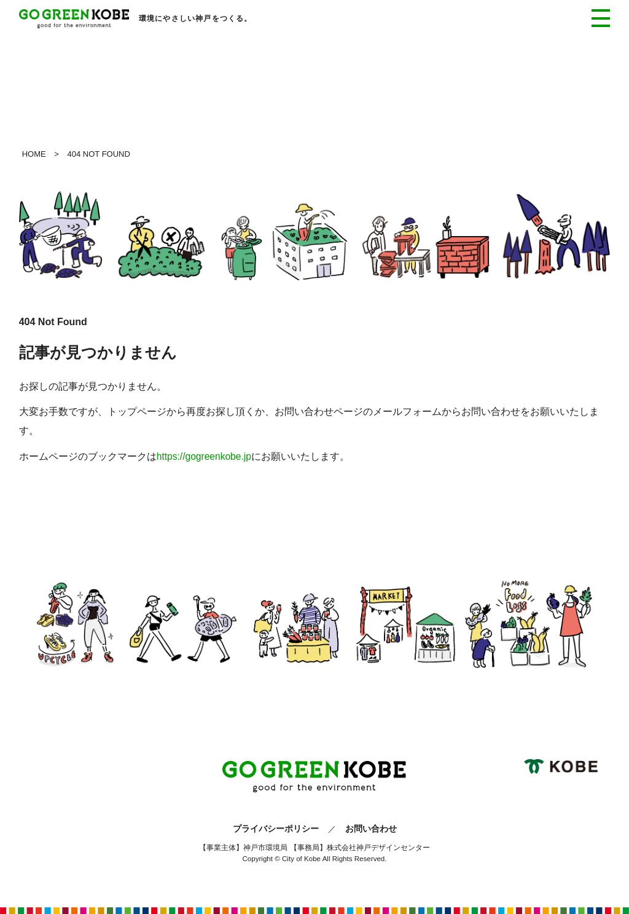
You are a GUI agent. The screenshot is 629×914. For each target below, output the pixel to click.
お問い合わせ (371, 828)
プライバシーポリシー (276, 828)
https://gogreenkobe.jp (204, 456)
